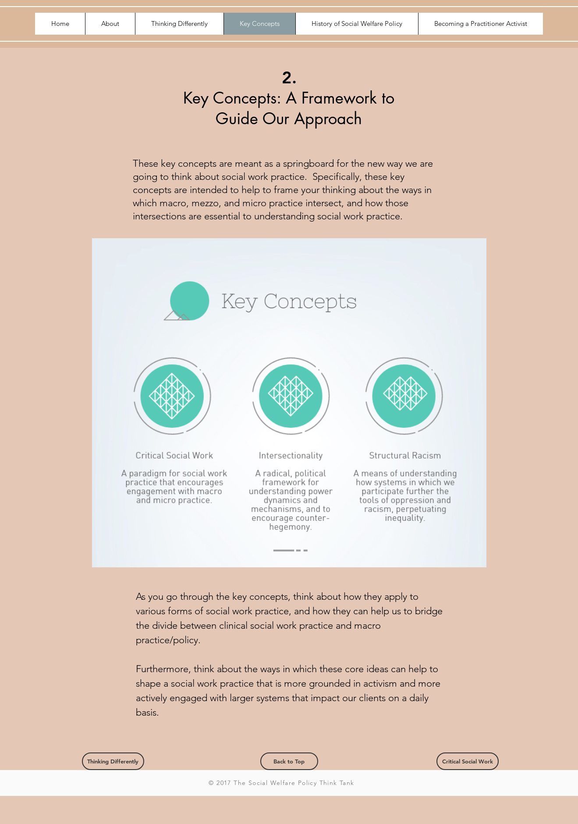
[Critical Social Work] (467, 761)
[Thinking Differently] (113, 761)
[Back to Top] (289, 761)
